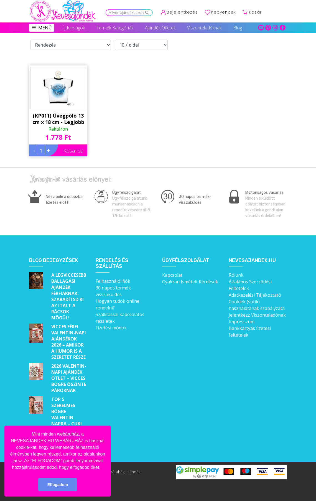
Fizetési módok (111, 328)
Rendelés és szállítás (112, 263)
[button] (102, 468)
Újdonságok (73, 28)
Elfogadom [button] (57, 484)
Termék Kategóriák (114, 28)
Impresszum (241, 322)
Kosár (255, 12)
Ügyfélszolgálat (185, 260)
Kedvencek (223, 12)
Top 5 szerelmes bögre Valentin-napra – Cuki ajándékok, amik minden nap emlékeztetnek (69, 423)
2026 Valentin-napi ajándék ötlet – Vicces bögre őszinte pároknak (68, 378)
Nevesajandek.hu (252, 260)
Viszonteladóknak (204, 28)
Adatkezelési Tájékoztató (255, 295)
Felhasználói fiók (113, 281)
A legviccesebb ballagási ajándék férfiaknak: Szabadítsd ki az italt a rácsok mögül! (68, 296)
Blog (237, 28)
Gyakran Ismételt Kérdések (190, 282)
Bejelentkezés (182, 12)
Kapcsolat (172, 275)
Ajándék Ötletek (160, 28)
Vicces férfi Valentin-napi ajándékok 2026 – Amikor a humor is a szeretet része (68, 342)
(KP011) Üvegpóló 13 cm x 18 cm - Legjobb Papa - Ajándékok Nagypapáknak (58, 119)
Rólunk (236, 275)
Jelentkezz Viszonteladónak (257, 315)
